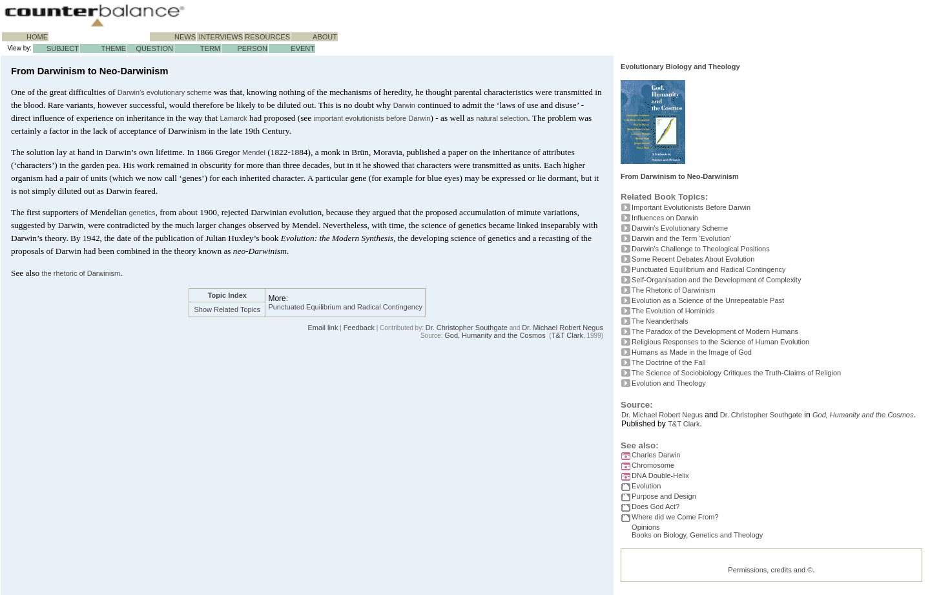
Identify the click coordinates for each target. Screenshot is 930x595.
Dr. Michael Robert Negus (562, 327)
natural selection (502, 118)
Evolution (646, 486)
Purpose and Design (664, 496)
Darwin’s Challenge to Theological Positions (701, 249)
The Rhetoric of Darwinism (674, 290)
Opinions (645, 527)
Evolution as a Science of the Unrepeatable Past (708, 300)
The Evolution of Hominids (673, 311)
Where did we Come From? (675, 517)
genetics (142, 212)
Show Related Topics (227, 309)
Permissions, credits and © (770, 575)
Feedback (359, 327)
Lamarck (233, 118)
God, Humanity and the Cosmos (495, 335)
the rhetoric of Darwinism (80, 273)
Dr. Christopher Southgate (467, 327)
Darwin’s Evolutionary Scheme (680, 228)
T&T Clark (567, 335)
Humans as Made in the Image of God (692, 352)
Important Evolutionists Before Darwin (691, 207)
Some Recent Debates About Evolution (693, 259)
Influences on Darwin (665, 218)
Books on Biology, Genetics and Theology (697, 537)
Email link (322, 327)
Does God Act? (655, 506)
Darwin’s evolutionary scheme (165, 92)
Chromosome (653, 465)
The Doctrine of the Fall (668, 362)
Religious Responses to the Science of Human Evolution (720, 342)
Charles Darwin (656, 455)
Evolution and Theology (669, 383)
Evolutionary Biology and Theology (680, 66)
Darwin (404, 105)
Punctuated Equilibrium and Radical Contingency (345, 307)
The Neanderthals (660, 321)
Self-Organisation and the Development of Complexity (716, 280)
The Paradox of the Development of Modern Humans (715, 331)
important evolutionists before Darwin (372, 118)
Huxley (240, 238)
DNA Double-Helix (660, 475)
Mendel (253, 152)
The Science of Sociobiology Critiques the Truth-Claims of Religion (736, 373)
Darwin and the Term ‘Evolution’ (681, 238)
